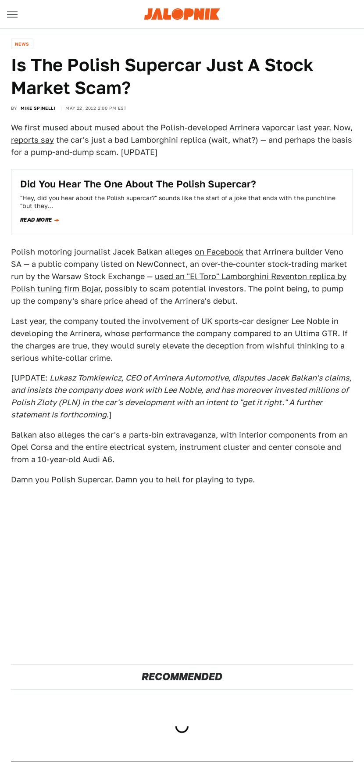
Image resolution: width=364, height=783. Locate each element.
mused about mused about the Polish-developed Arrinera (151, 127)
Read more (36, 220)
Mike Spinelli (38, 108)
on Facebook (219, 251)
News (22, 44)
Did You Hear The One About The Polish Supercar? (138, 184)
